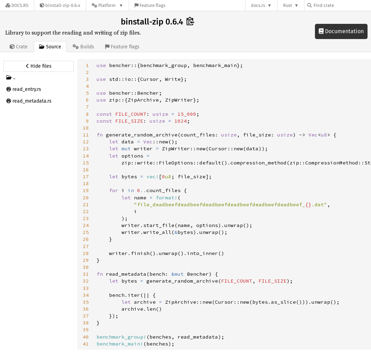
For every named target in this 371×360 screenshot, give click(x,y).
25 (86, 232)
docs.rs (258, 5)
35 (86, 302)
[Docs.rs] (17, 5)
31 (86, 274)
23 (86, 218)
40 (86, 337)
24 (86, 225)
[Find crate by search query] (342, 5)
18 (86, 183)
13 (86, 148)
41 (86, 344)
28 (86, 253)
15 (86, 163)
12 (86, 142)
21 (86, 204)
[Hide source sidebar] (38, 66)
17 (86, 176)
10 (86, 128)
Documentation (341, 31)
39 (86, 329)
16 (86, 170)
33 (86, 288)
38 (86, 323)
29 (86, 260)
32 (86, 281)
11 (86, 135)
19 (86, 190)
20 (86, 198)
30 (86, 267)
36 (86, 309)
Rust (287, 5)
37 (86, 316)
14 (86, 156)
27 (86, 246)
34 (86, 295)
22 (86, 211)
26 (86, 239)
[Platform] (107, 5)
